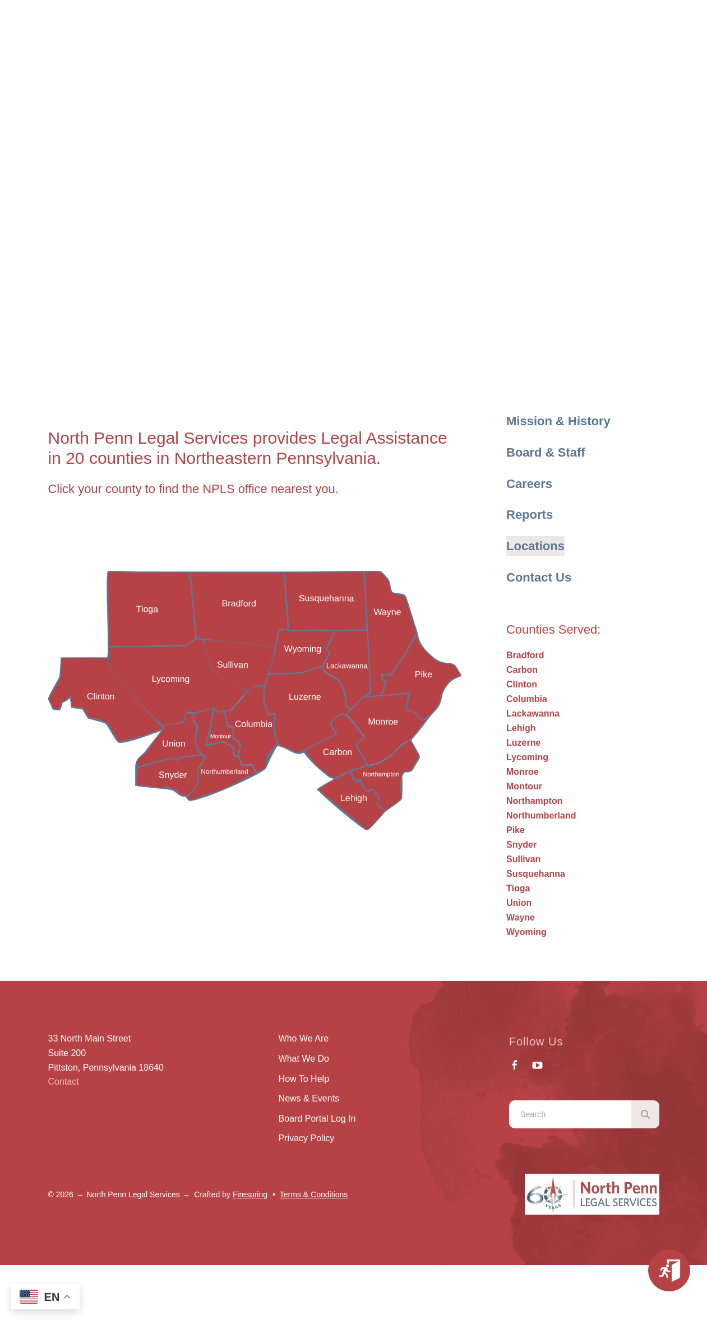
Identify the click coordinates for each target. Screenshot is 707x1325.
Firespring (250, 1194)
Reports (529, 515)
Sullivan (523, 859)
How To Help (304, 1079)
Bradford (525, 655)
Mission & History (558, 421)
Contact (63, 1081)
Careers (529, 484)
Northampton (534, 801)
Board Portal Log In (317, 1118)
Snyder (521, 844)
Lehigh (520, 728)
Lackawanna (533, 713)
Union (519, 903)
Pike (515, 830)
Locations (535, 546)
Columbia (526, 699)
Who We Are (304, 1038)
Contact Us (538, 577)
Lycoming (527, 757)
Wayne (520, 917)
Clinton (521, 684)
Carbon (522, 670)
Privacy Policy (307, 1138)
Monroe (522, 772)
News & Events (309, 1098)
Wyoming (526, 932)
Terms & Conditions (314, 1194)
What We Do (304, 1058)
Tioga (518, 888)
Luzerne (523, 742)
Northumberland (541, 815)
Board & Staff (545, 452)
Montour (524, 786)
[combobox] (570, 1114)
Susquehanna (535, 873)
